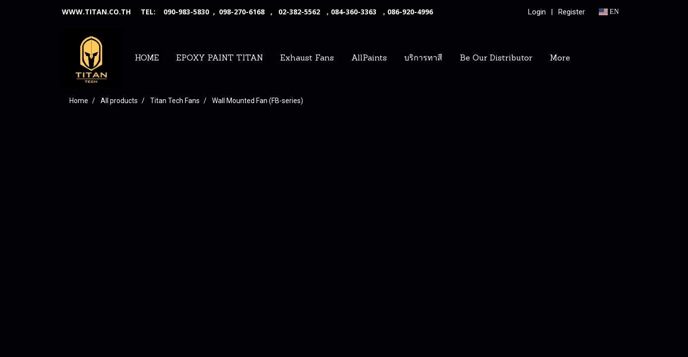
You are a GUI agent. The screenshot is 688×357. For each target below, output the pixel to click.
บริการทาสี (423, 58)
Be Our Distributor (496, 58)
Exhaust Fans (307, 58)
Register (571, 11)
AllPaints (369, 58)
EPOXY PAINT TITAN (219, 58)
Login (537, 11)
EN (609, 11)
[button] (587, 58)
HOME (147, 58)
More (560, 58)
